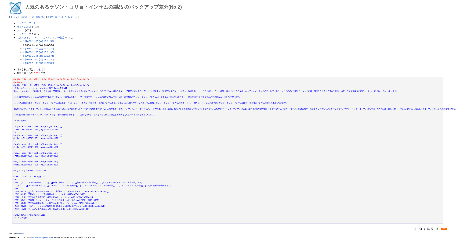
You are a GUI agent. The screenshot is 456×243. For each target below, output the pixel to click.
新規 (24, 16)
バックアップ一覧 (26, 23)
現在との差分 (24, 26)
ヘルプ (62, 16)
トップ (14, 16)
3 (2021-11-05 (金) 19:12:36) (38, 48)
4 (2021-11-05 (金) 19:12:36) (38, 52)
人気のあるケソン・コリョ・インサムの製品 (41, 37)
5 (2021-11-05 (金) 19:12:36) (38, 55)
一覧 (31, 16)
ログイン (73, 16)
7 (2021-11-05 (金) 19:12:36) (38, 63)
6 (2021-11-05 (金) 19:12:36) (38, 59)
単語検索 (40, 16)
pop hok (21, 234)
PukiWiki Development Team (42, 238)
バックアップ (24, 34)
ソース (20, 30)
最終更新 (52, 16)
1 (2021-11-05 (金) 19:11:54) (38, 41)
